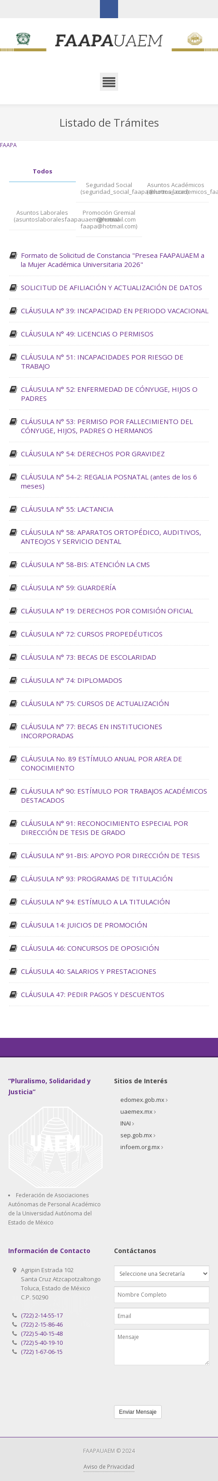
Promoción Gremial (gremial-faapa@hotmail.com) (108, 219)
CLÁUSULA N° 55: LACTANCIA (67, 508)
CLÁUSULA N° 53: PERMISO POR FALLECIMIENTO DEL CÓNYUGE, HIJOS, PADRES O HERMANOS (107, 426)
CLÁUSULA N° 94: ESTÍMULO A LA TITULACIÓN (95, 901)
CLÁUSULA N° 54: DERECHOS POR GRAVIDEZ (93, 453)
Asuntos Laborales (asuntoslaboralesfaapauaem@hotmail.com (45, 216)
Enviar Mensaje (138, 1412)
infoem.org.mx (140, 1147)
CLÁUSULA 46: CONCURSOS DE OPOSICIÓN (90, 948)
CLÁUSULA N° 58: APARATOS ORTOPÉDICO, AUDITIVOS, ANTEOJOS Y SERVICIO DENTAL (111, 537)
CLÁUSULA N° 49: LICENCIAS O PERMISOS (87, 333)
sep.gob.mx (136, 1135)
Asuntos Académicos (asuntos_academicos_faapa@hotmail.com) (178, 188)
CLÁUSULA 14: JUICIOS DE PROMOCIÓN (84, 924)
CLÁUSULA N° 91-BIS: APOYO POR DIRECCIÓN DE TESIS (110, 855)
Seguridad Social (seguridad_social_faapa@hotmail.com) (111, 188)
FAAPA (8, 145)
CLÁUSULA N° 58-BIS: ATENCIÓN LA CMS (85, 564)
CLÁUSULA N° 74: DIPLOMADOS (71, 680)
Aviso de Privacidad (109, 1467)
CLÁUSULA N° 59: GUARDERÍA (68, 587)
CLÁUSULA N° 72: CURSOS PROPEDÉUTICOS (92, 633)
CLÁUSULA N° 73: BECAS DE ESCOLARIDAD (88, 657)
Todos (42, 171)
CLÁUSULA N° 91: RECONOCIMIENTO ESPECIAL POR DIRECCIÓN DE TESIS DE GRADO (104, 828)
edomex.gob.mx (142, 1100)
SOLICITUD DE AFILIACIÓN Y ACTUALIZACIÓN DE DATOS (111, 287)
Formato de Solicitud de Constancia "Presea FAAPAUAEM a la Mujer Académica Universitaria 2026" (112, 260)
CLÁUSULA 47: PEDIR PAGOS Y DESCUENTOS (92, 994)
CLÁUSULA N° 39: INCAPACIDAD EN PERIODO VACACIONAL (114, 310)
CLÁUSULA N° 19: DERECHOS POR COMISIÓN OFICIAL (107, 610)
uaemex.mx (136, 1111)
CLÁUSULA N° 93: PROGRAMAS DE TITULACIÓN (97, 878)
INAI (125, 1123)
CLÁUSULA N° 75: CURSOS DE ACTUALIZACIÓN (95, 703)
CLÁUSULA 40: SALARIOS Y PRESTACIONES (88, 971)
